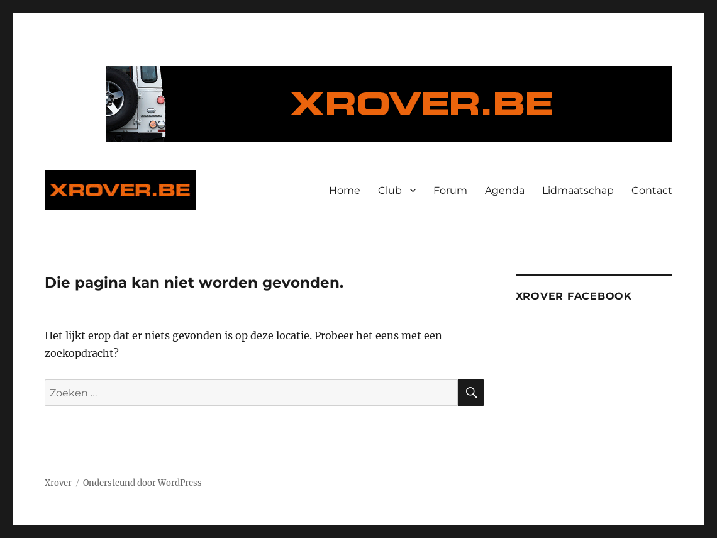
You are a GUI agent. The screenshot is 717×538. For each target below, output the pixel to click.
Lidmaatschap (578, 190)
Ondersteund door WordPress (142, 483)
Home (344, 190)
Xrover (58, 483)
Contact (651, 190)
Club (390, 190)
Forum (450, 190)
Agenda (505, 190)
